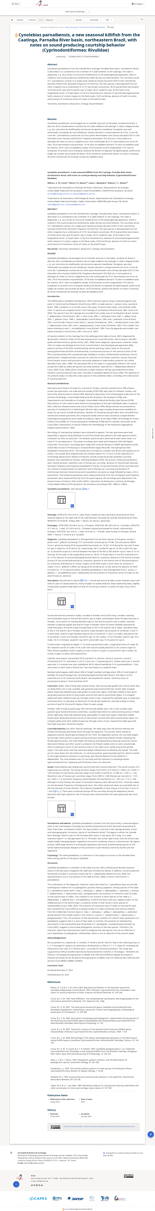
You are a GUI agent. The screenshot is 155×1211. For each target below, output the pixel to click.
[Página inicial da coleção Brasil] (19, 1179)
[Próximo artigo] (50, 20)
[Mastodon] (34, 1184)
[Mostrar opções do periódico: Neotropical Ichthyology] (88, 11)
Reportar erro (152, 433)
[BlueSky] (32, 1184)
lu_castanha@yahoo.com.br (82, 192)
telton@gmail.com (55, 203)
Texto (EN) (94, 20)
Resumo (79, 20)
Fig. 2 (57, 790)
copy (110, 27)
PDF (107, 20)
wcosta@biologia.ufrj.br (58, 192)
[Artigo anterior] (31, 20)
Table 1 (84, 579)
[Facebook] (39, 1184)
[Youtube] (42, 1184)
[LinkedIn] (37, 1184)
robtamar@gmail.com (75, 203)
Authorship (61, 56)
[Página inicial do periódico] (12, 20)
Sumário (20, 20)
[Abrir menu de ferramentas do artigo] (16, 1121)
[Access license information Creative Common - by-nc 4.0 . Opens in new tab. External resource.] (55, 1125)
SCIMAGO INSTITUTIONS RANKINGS (85, 56)
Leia (65, 1208)
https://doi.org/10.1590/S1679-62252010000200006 (85, 27)
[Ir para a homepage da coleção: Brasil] (66, 3)
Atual (41, 20)
